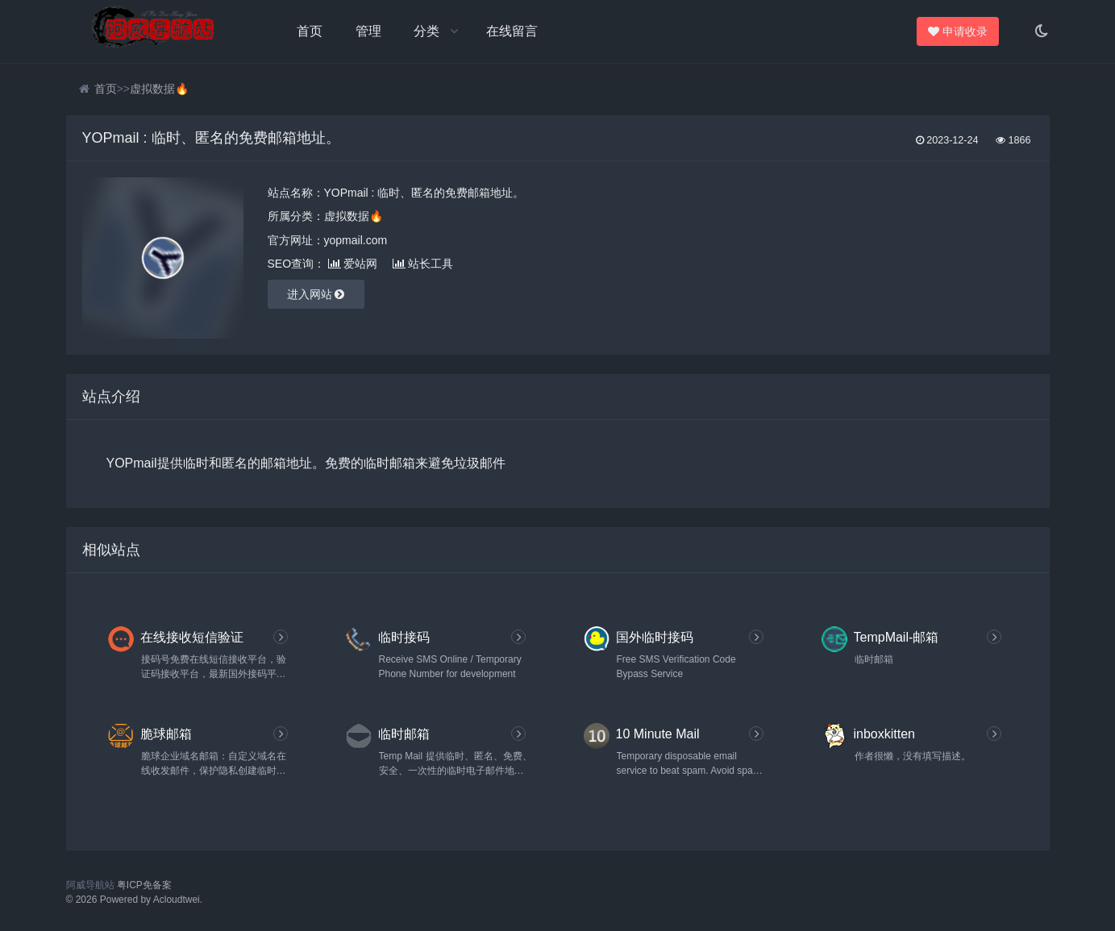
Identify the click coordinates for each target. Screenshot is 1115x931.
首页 (309, 31)
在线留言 (512, 31)
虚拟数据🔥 (159, 88)
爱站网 (352, 263)
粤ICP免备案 (144, 885)
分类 (426, 31)
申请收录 (959, 31)
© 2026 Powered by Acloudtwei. (134, 899)
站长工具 (423, 263)
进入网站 (316, 294)
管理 (368, 31)
